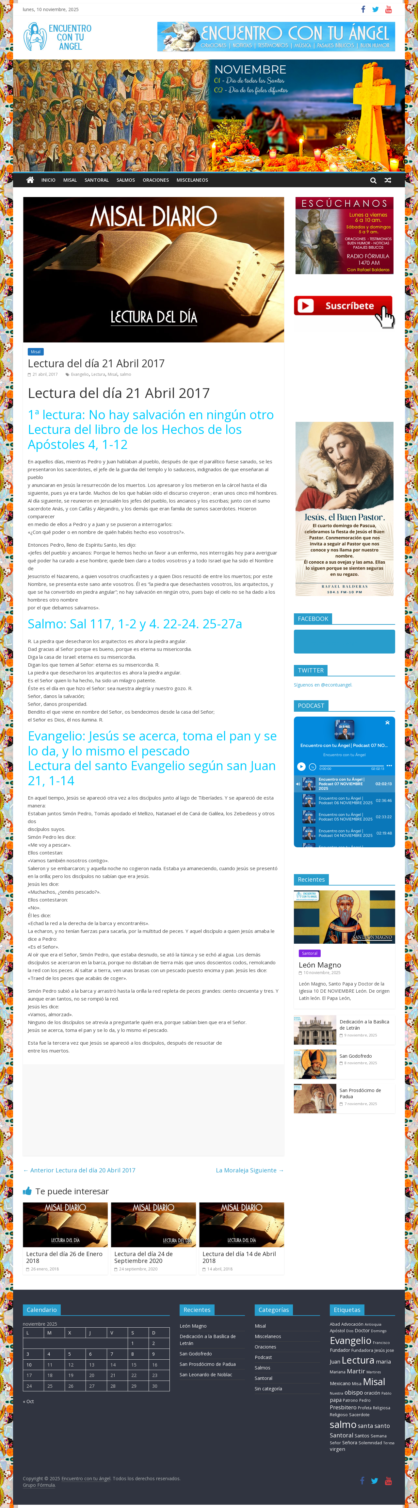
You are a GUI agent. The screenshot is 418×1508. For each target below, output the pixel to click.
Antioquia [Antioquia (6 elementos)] (373, 1324)
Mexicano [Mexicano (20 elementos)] (340, 1383)
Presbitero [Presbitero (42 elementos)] (343, 1407)
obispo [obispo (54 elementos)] (354, 1392)
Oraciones (156, 180)
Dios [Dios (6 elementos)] (349, 1331)
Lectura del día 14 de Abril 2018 (239, 1257)
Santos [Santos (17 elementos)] (362, 1436)
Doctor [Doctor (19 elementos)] (362, 1330)
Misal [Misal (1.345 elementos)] (374, 1381)
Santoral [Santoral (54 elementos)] (341, 1435)
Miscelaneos (192, 180)
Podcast (263, 1357)
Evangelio (80, 374)
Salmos (126, 180)
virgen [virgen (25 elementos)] (337, 1449)
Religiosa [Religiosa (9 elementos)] (381, 1407)
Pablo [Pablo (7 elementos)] (386, 1393)
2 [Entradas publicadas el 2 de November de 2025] (153, 1343)
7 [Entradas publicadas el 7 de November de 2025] (111, 1354)
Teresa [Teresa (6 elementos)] (388, 1443)
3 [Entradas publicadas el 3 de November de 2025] (27, 1354)
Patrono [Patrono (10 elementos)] (350, 1400)
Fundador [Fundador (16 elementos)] (340, 1350)
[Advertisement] (153, 1110)
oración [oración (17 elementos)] (372, 1393)
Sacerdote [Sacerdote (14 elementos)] (359, 1414)
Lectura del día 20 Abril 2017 (79, 1170)
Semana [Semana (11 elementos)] (379, 1436)
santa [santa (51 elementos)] (365, 1426)
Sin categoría (268, 1388)
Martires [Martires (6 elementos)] (373, 1372)
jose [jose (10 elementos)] (390, 1350)
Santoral (97, 180)
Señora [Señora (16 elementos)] (349, 1442)
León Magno (320, 964)
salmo (125, 374)
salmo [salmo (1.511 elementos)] (343, 1424)
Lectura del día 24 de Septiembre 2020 (143, 1257)
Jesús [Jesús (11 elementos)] (380, 1350)
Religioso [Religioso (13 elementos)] (339, 1414)
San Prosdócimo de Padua (208, 1364)
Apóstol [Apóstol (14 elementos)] (337, 1331)
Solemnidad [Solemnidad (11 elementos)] (370, 1443)
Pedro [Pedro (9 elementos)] (365, 1400)
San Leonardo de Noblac (206, 1374)
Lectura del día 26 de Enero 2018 (64, 1257)
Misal (70, 180)
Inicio (48, 180)
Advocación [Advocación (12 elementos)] (352, 1324)
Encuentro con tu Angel (333, 643)
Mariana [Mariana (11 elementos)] (338, 1372)
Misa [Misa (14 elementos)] (357, 1383)
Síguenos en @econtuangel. (323, 685)
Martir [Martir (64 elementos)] (356, 1371)
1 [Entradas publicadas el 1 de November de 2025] (132, 1343)
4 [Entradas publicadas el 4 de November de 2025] (48, 1354)
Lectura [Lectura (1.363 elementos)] (358, 1359)
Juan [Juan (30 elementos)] (335, 1361)
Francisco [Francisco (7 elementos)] (381, 1342)
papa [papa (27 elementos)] (336, 1399)
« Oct (28, 1401)
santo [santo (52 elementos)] (382, 1426)
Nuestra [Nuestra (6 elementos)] (336, 1393)
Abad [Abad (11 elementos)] (335, 1324)
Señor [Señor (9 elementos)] (335, 1442)
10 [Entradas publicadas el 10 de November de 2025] (29, 1365)
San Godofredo (356, 1056)
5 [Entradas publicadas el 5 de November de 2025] (69, 1354)
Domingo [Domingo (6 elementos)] (379, 1331)
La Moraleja (250, 1170)
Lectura (98, 374)
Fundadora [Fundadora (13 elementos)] (362, 1350)
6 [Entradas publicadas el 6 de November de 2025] (90, 1354)
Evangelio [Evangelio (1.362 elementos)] (351, 1340)
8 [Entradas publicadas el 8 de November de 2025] (132, 1354)
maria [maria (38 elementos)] (383, 1361)
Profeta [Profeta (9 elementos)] (365, 1407)
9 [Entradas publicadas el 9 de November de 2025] (153, 1354)
